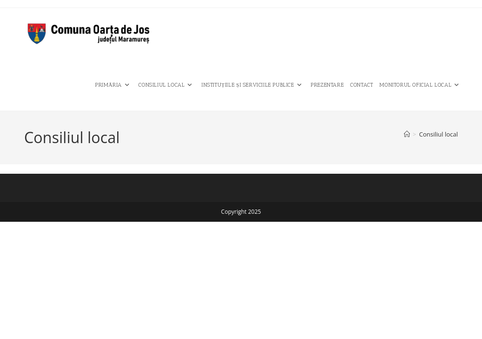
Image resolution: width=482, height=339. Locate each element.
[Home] (407, 134)
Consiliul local (438, 134)
